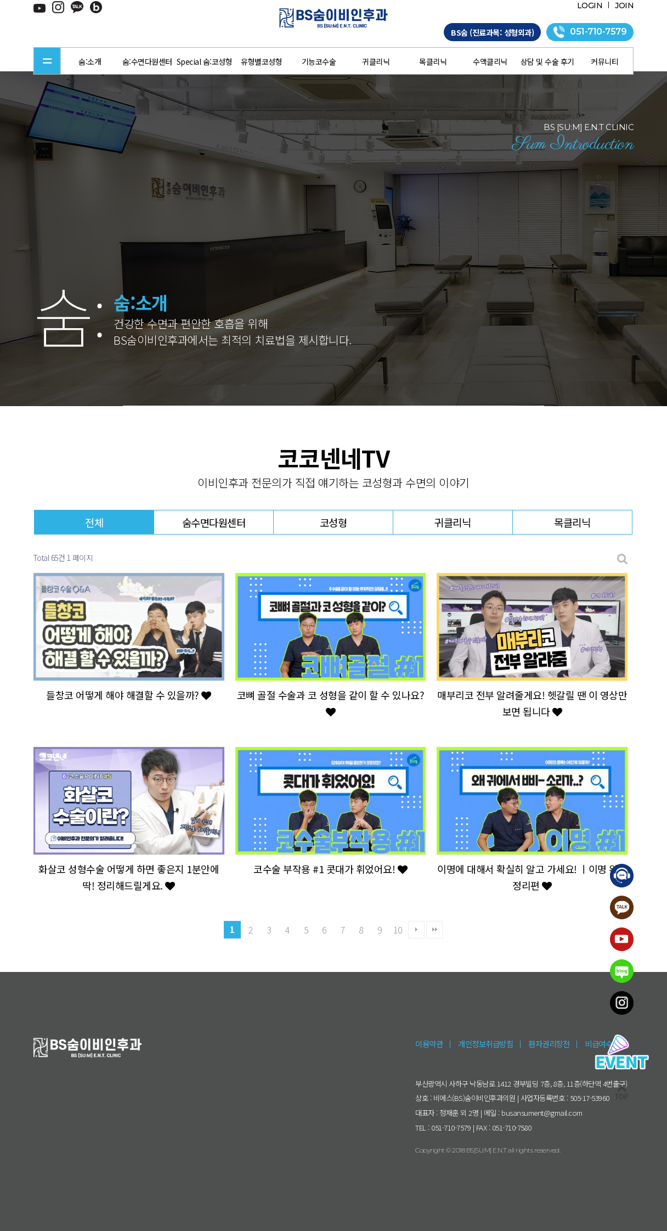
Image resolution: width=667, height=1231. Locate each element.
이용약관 (429, 1043)
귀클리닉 (375, 61)
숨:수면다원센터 (147, 61)
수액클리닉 (490, 61)
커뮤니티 (604, 61)
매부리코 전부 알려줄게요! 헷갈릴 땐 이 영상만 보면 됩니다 (532, 703)
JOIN (624, 5)
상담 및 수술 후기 (547, 61)
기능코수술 (319, 61)
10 (398, 929)
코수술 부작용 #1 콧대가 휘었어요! (330, 869)
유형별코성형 (261, 61)
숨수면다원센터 (214, 522)
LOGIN (590, 5)
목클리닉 (432, 61)
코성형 (333, 522)
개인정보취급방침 (485, 1043)
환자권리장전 (548, 1043)
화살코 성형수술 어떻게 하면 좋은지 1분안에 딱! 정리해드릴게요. (128, 877)
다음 (416, 929)
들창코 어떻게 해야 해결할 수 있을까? (128, 695)
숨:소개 (89, 61)
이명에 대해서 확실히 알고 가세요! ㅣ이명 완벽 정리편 (532, 877)
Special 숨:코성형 (205, 61)
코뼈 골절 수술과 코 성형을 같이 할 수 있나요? (331, 702)
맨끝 (434, 929)
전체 (94, 522)
